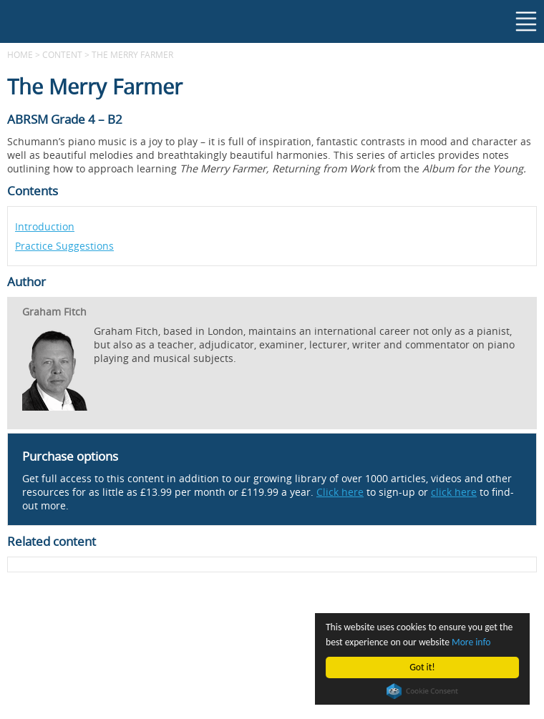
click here (454, 492)
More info (471, 642)
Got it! (421, 667)
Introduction (44, 226)
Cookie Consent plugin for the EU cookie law (422, 691)
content (62, 54)
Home (20, 54)
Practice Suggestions (64, 246)
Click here (340, 492)
